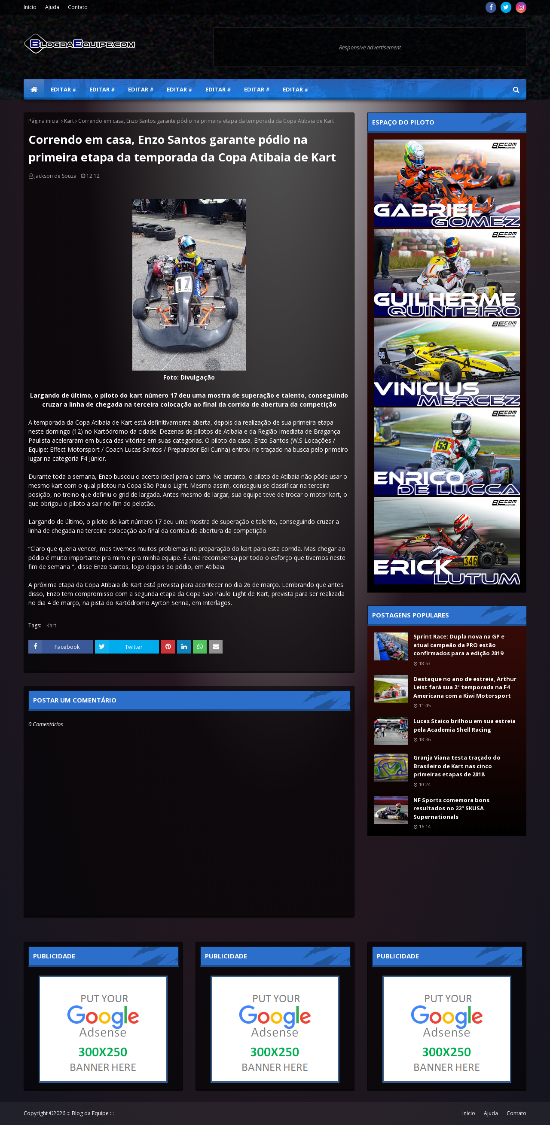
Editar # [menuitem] (63, 89)
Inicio (30, 7)
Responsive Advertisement (370, 47)
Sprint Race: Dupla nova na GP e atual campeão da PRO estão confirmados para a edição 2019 (458, 644)
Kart (69, 121)
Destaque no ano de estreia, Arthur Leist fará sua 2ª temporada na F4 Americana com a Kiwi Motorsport (464, 687)
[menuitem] (34, 89)
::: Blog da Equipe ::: (90, 1113)
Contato (78, 7)
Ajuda (52, 7)
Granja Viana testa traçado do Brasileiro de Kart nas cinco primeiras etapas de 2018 (457, 766)
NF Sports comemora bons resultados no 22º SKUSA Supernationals (451, 808)
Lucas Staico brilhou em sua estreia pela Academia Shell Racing (464, 725)
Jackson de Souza (55, 175)
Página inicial (44, 121)
